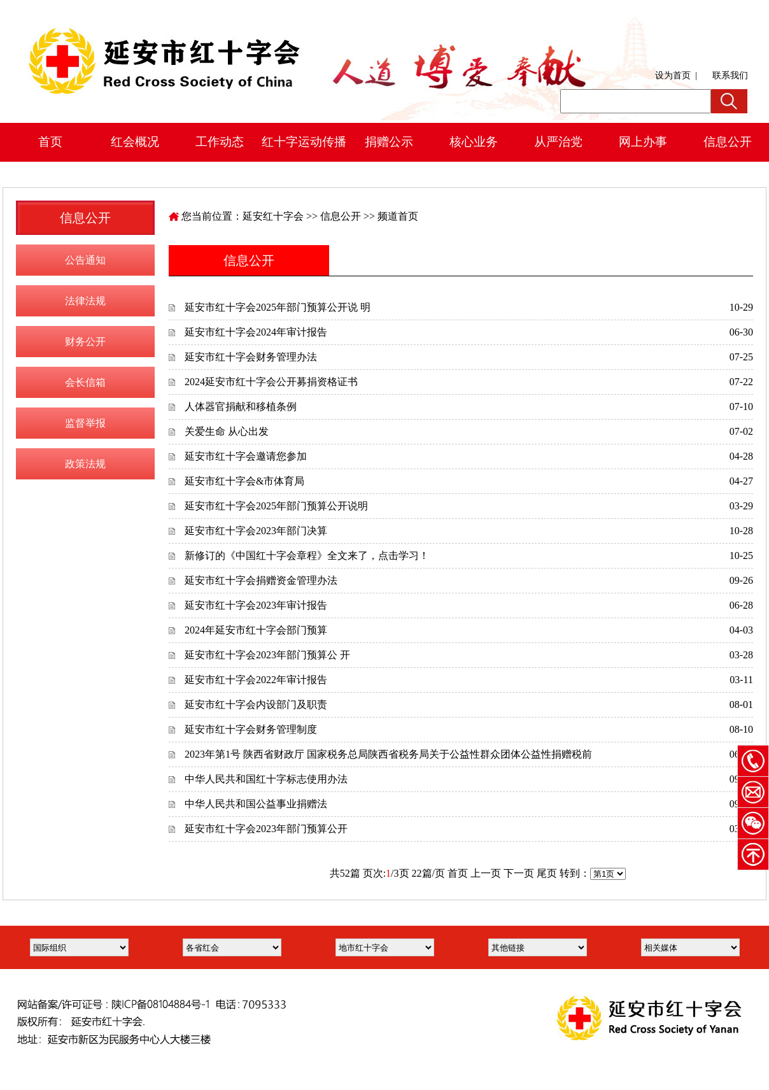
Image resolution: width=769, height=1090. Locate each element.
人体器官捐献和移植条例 (241, 406)
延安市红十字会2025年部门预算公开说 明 (277, 307)
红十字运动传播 (304, 141)
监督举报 (85, 423)
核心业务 (473, 141)
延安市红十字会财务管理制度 (251, 729)
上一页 (485, 873)
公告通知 (85, 260)
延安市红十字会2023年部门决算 (256, 530)
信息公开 (340, 216)
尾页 (547, 873)
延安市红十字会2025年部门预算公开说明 (276, 505)
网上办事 (643, 141)
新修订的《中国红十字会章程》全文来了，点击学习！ (307, 555)
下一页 (519, 873)
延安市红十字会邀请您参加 (246, 456)
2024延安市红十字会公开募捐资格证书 (271, 381)
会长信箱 (85, 382)
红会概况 (135, 141)
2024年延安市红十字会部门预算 (256, 630)
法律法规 (85, 300)
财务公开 (85, 341)
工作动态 (219, 141)
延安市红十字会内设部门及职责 (256, 704)
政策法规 (85, 463)
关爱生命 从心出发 (227, 431)
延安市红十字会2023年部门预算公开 (266, 828)
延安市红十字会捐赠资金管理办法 (261, 580)
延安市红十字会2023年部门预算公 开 (267, 654)
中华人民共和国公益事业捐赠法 (256, 803)
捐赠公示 (389, 141)
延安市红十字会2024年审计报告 (256, 332)
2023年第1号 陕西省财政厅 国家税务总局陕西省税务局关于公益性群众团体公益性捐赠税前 (388, 754)
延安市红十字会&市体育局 (244, 481)
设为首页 (673, 75)
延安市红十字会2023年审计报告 (256, 605)
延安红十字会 (273, 216)
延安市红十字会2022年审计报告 (256, 679)
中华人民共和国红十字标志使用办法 (266, 779)
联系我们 (730, 75)
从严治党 (558, 141)
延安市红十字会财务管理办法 (251, 356)
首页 (50, 141)
